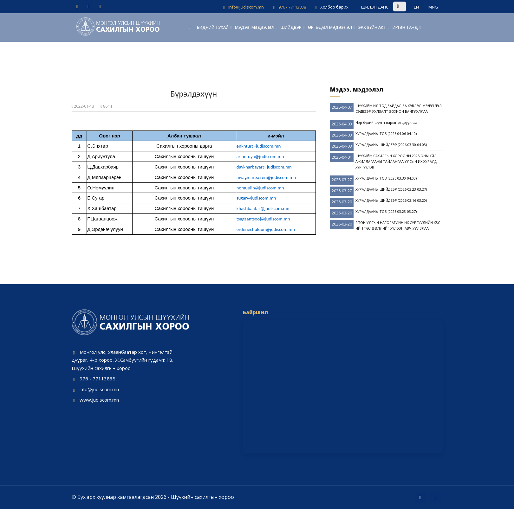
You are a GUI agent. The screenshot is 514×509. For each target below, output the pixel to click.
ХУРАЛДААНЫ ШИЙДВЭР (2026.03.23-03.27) (391, 189)
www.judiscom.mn (99, 400)
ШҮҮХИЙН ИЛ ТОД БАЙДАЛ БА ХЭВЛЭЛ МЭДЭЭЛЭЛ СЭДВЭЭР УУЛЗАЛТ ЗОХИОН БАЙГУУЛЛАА (398, 108)
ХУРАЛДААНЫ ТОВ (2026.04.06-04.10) (386, 133)
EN (416, 7)
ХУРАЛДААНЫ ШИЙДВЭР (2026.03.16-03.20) (391, 200)
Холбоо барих (334, 7)
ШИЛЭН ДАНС (374, 7)
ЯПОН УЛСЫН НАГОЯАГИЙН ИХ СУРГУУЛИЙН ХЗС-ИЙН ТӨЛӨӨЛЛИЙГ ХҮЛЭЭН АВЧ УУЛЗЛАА (398, 225)
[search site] (408, 6)
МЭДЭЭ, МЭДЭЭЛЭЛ (254, 27)
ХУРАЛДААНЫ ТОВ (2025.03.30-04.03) (386, 178)
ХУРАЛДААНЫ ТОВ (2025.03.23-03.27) (386, 211)
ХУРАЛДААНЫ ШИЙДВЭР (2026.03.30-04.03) (391, 144)
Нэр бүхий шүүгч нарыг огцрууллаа (386, 122)
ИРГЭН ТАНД (405, 27)
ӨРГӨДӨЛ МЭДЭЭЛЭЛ (330, 27)
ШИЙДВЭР (291, 27)
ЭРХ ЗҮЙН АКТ (372, 27)
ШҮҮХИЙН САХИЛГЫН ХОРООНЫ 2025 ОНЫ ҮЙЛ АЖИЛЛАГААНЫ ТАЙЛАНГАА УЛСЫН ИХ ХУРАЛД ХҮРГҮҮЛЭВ (396, 161)
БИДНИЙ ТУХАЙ (213, 27)
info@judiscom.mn (99, 389)
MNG (433, 7)
